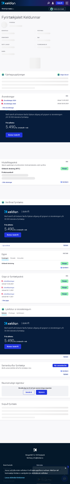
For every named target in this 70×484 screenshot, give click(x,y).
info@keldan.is (38, 458)
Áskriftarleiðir (8, 465)
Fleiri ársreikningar (8, 108)
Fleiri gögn (5, 300)
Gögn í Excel (62, 74)
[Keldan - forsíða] (8, 3)
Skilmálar (39, 465)
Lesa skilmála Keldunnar (15, 478)
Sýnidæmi (64, 182)
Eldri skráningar (7, 182)
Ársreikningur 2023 (9, 103)
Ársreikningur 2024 (9, 100)
